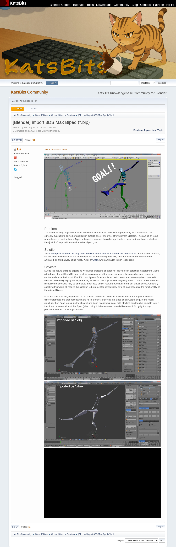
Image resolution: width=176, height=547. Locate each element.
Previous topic (141, 130)
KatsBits (18, 3)
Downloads (103, 5)
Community (121, 5)
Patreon (158, 5)
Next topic (157, 130)
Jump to (120, 540)
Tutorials (78, 5)
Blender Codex (60, 5)
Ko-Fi (170, 5)
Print (160, 140)
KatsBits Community (29, 92)
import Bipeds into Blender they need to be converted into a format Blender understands (92, 253)
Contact (145, 5)
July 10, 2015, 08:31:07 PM (55, 149)
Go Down (17, 140)
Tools (90, 5)
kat (19, 149)
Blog (135, 5)
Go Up (15, 527)
